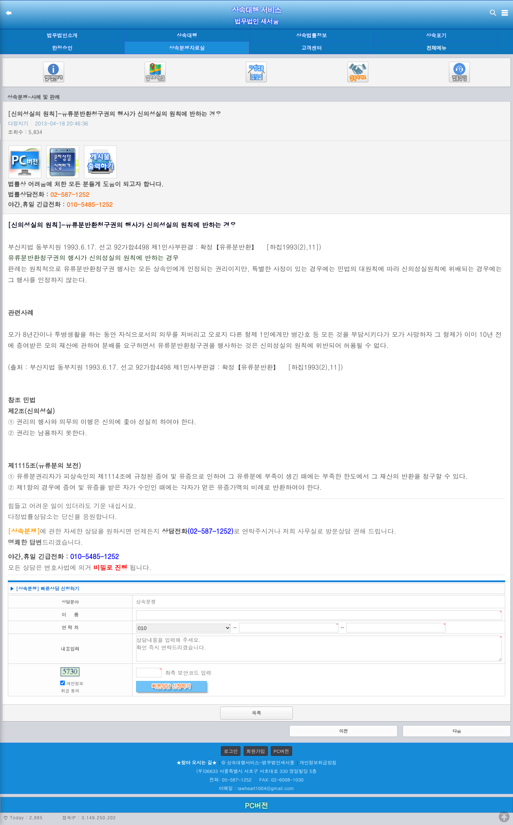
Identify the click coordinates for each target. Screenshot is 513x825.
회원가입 (256, 751)
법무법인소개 (62, 35)
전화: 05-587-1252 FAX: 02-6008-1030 (256, 779)
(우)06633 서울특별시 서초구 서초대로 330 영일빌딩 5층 (256, 771)
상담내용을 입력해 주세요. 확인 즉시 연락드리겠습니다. (319, 648)
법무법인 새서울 (256, 21)
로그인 (231, 751)
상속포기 (436, 35)
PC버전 (281, 751)
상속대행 (187, 35)
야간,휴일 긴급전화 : (60, 204)
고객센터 (311, 47)
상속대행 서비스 (256, 10)
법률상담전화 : (48, 194)
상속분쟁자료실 (187, 47)
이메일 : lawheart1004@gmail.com (256, 788)
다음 (456, 731)
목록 (256, 712)
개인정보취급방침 (318, 762)
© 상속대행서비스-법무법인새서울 (258, 762)
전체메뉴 (436, 48)
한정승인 (62, 47)
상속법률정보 (311, 35)
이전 (343, 731)
